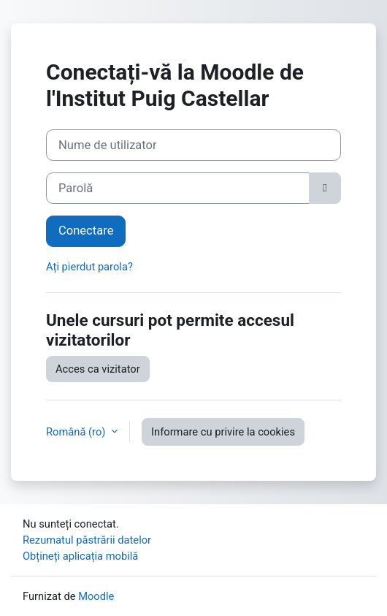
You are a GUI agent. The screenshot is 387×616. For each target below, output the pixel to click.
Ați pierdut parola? (89, 266)
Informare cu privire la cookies (223, 431)
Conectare (85, 230)
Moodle (96, 596)
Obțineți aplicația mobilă (80, 556)
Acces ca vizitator (97, 369)
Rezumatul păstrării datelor (87, 540)
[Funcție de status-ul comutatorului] (325, 188)
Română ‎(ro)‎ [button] (77, 431)
